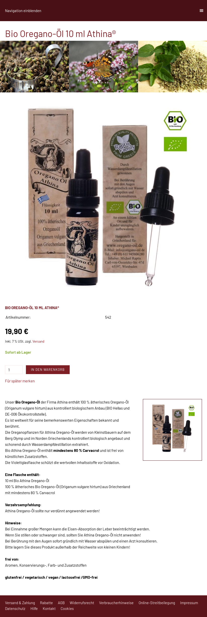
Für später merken (20, 381)
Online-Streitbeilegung (157, 602)
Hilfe (34, 608)
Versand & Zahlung (20, 602)
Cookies (67, 608)
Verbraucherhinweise (116, 602)
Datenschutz (15, 608)
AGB (61, 602)
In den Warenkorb (48, 370)
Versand (38, 341)
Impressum (189, 602)
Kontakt (49, 608)
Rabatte (46, 602)
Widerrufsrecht (82, 602)
